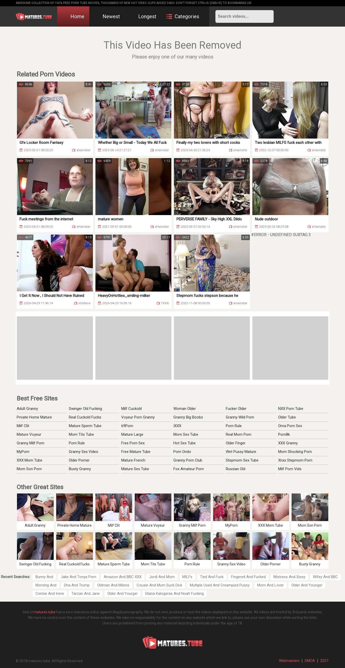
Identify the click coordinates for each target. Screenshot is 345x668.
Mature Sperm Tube (85, 426)
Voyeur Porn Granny (138, 417)
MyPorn (23, 451)
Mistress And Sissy (289, 577)
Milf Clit (23, 426)
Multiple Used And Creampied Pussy (220, 585)
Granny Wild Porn (240, 417)
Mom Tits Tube (81, 434)
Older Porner (79, 460)
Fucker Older (236, 408)
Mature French (133, 460)
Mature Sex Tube (135, 469)
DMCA (310, 661)
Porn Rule (77, 443)
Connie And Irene (49, 593)
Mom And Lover (270, 585)
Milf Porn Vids (289, 469)
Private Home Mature (34, 417)
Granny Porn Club (187, 460)
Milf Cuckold (131, 408)
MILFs (187, 577)
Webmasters (289, 661)
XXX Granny (288, 443)
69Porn (127, 426)
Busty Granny (80, 469)
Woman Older (184, 408)
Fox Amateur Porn (188, 469)
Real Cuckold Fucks (85, 417)
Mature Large (132, 434)
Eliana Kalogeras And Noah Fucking (174, 593)
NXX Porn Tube (290, 408)
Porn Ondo (182, 451)
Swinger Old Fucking (85, 408)
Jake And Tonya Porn (78, 577)
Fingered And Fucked (248, 577)
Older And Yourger (122, 593)
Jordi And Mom (162, 577)
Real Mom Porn (238, 434)
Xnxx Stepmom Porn (295, 460)
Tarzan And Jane (86, 593)
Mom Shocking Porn (295, 451)
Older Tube (287, 417)
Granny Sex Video (83, 451)
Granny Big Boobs (188, 417)
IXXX (177, 426)
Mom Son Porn (29, 469)
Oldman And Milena (113, 585)
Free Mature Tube (135, 451)
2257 (324, 661)
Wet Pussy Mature (241, 451)
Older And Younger (306, 585)
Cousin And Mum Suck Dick (159, 585)
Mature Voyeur (29, 434)
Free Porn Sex (133, 443)
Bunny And (44, 577)
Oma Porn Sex (290, 426)
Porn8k (284, 434)
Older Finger (236, 443)
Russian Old (235, 469)
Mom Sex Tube (185, 434)
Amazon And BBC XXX (122, 577)
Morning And (45, 585)
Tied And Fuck (212, 577)
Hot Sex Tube (184, 443)
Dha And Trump (77, 585)
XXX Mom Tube (29, 460)
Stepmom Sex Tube (242, 460)
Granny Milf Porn (30, 443)
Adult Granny (27, 408)
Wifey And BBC (325, 577)
